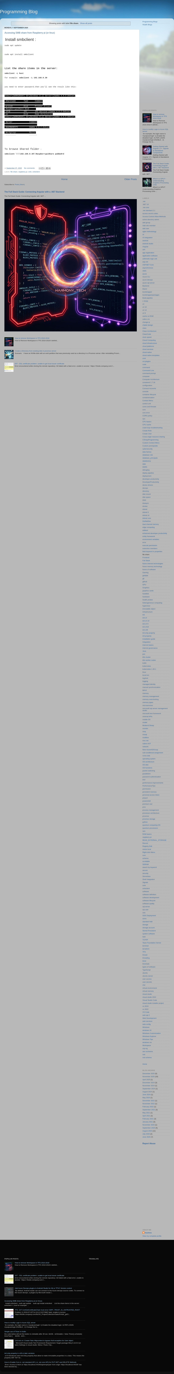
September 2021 (148, 1110)
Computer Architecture (150, 379)
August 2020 (147, 1131)
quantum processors (150, 828)
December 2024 (148, 1083)
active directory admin (150, 219)
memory (145, 693)
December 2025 (148, 1073)
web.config (146, 1024)
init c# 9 (145, 624)
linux (144, 672)
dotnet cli (145, 515)
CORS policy (147, 416)
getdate (145, 576)
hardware (146, 597)
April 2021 (146, 1116)
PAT (144, 780)
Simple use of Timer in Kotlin (15, 1332)
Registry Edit (147, 846)
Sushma (148, 1233)
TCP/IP (145, 940)
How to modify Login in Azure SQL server (19, 1323)
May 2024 (146, 1098)
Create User (147, 434)
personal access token (150, 795)
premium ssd (147, 804)
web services (147, 1021)
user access (147, 979)
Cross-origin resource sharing (153, 437)
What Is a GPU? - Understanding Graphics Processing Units (161, 182)
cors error (146, 413)
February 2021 (148, 1119)
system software (148, 934)
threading (146, 958)
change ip (146, 322)
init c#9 (145, 630)
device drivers (147, 485)
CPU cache (146, 425)
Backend (145, 286)
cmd (144, 358)
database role (147, 455)
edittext (145, 530)
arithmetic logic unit (149, 259)
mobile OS (146, 719)
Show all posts (86, 23)
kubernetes (146, 666)
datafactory (146, 461)
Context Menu (147, 401)
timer (144, 961)
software (145, 891)
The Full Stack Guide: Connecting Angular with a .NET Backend (34, 192)
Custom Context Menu (150, 443)
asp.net (145, 262)
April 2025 (146, 1080)
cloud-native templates (151, 355)
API (143, 250)
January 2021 (147, 1122)
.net (143, 201)
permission (146, 789)
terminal (145, 946)
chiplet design (147, 325)
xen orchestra (147, 1051)
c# (143, 304)
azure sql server (148, 283)
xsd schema (147, 1057)
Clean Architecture (149, 331)
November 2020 (148, 1125)
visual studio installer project (153, 1003)
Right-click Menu (148, 852)
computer (146, 376)
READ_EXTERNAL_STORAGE (154, 840)
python (145, 822)
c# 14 (144, 310)
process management (150, 810)
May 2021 (146, 1113)
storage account (148, 928)
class (144, 328)
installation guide (148, 639)
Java (144, 651)
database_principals (150, 458)
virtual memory (148, 991)
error (144, 542)
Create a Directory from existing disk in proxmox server (35, 351)
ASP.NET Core (148, 265)
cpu (143, 419)
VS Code (145, 1012)
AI (143, 234)
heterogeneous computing (152, 603)
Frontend (145, 557)
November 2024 (148, 1086)
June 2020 (146, 1137)
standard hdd (147, 922)
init (143, 615)
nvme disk (146, 756)
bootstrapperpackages (150, 295)
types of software (148, 967)
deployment (146, 476)
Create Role (147, 431)
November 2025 (148, 1076)
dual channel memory (150, 524)
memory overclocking (150, 699)
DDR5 (144, 467)
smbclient (36, 172)
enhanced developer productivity (154, 533)
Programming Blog (19, 11)
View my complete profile (151, 1236)
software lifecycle (148, 901)
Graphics (145, 588)
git (143, 579)
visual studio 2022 (149, 997)
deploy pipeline (148, 473)
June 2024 (146, 1095)
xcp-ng (145, 1048)
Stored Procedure (149, 931)
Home (64, 179)
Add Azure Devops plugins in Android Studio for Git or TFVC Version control (43, 1288)
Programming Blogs (149, 22)
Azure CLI (146, 277)
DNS (144, 500)
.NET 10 (145, 204)
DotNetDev (146, 521)
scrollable (146, 861)
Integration (146, 642)
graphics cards (148, 591)
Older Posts (130, 179)
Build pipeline (147, 298)
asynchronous (147, 268)
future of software (149, 569)
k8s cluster (146, 657)
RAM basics (147, 834)
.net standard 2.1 (148, 210)
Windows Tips (147, 1039)
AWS (144, 271)
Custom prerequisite (150, 446)
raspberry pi (22, 172)
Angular (145, 247)
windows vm (147, 1042)
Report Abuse (148, 1143)
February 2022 (148, 1107)
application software (149, 256)
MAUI (144, 690)
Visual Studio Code (149, 1000)
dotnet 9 (145, 512)
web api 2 (146, 1015)
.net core (145, 207)
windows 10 (146, 1030)
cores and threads (149, 407)
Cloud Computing (149, 340)
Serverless (146, 876)
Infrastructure (147, 612)
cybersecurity (147, 449)
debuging (146, 470)
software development (150, 897)
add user (145, 228)
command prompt (149, 373)
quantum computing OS (151, 825)
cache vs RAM (147, 316)
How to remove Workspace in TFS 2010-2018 (32, 338)
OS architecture (148, 762)
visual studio (147, 994)
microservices (147, 705)
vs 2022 (145, 1009)
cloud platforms (148, 346)
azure (144, 274)
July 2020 (146, 1134)
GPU (144, 585)
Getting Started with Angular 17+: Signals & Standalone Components (161, 149)
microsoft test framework (151, 713)
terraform (145, 949)
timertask (145, 964)
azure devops (147, 280)
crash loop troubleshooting (152, 428)
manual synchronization (151, 687)
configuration (147, 385)
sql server (146, 907)
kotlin (144, 663)
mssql (144, 734)
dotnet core (146, 518)
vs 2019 (145, 1006)
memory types (147, 702)
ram (143, 831)
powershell (146, 801)
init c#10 (145, 627)
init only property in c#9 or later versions (19, 1353)
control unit (146, 404)
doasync (145, 503)
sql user (145, 910)
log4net (145, 678)
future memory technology (152, 566)
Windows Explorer (149, 1036)
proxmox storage (148, 819)
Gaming (145, 572)
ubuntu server (147, 976)
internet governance (149, 648)
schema (145, 858)
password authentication (151, 777)
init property (146, 636)
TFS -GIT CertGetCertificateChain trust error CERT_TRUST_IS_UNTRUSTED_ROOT (47, 1310)
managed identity (148, 684)
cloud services (147, 349)
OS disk (145, 765)
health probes (147, 600)
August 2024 (147, 1092)
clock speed (146, 337)
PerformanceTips (148, 786)
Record (145, 843)
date (144, 464)
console (145, 391)
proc (144, 807)
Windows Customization (151, 1033)
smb (30, 172)
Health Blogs (147, 25)
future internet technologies (152, 564)
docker (145, 506)
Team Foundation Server (151, 943)
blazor (144, 289)
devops (145, 488)
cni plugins (146, 361)
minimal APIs (147, 716)
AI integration (147, 238)
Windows (145, 1027)
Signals (145, 882)
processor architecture (150, 813)
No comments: (30, 168)
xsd (143, 1054)
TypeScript (146, 970)
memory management (150, 696)
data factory (146, 452)
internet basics (147, 645)
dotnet (144, 509)
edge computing (148, 527)
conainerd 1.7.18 (148, 382)
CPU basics (146, 422)
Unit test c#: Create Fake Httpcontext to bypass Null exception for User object (44, 1340)
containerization (148, 397)
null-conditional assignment (152, 753)
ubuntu (145, 973)
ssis (143, 913)
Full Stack (146, 561)
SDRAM (145, 864)
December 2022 (148, 1101)
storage (145, 925)
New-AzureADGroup (150, 750)
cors (144, 410)
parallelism (146, 774)
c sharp (145, 301)
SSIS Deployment (149, 916)
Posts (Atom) (20, 184)
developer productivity (150, 479)
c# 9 (144, 313)
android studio (147, 244)
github (144, 582)
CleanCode (146, 334)
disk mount (146, 494)
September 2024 (148, 1089)
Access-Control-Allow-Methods (154, 216)
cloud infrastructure (149, 343)
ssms (144, 919)
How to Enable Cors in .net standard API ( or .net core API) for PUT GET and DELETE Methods (40, 1362)
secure (145, 870)
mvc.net (145, 741)
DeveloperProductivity (150, 482)
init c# (144, 618)
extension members (149, 548)
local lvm (145, 675)
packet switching (148, 771)
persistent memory (149, 792)
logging (145, 681)
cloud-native (147, 352)
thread (144, 955)
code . (144, 364)
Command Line (148, 370)
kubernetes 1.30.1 (149, 669)
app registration (148, 253)
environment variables (150, 539)
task (144, 937)
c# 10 (144, 307)
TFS (144, 952)
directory (145, 491)
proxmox (145, 816)
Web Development (149, 1018)
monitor (145, 728)
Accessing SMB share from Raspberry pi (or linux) (30, 33)
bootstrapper (147, 292)
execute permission (149, 545)
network (145, 747)
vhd (143, 985)
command (146, 367)
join (143, 654)
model (144, 722)
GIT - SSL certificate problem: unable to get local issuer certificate (39, 364)
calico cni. (146, 319)
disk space (146, 497)
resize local (146, 849)
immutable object (148, 609)
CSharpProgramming (150, 440)
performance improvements (152, 783)
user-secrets (147, 982)
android (145, 241)
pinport (145, 798)
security (145, 873)
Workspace (146, 1045)
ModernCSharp (148, 725)
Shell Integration (148, 879)
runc (144, 855)
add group (146, 223)
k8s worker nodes (149, 660)
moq (144, 731)
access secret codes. (150, 213)
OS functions (147, 768)
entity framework (148, 536)
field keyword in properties (152, 551)
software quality (148, 904)
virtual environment (149, 988)
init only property (148, 633)
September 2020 (148, 1128)
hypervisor (146, 606)
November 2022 (148, 1104)
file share (13, 172)
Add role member (149, 226)
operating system (148, 759)
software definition (149, 894)
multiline (145, 737)
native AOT (146, 744)
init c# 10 (145, 621)
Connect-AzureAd (149, 388)
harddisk (145, 594)
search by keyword (149, 867)
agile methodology (149, 231)
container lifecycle (149, 394)
